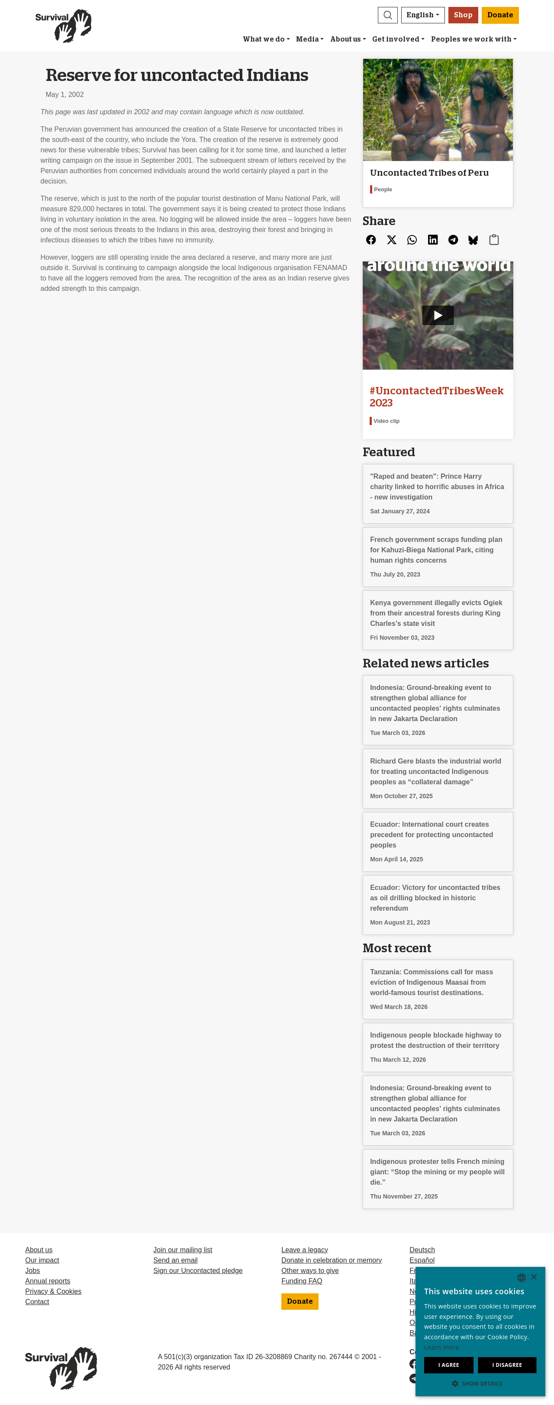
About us (345, 39)
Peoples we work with (471, 39)
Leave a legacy (304, 1250)
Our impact (42, 1260)
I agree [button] (448, 1365)
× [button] (533, 1277)
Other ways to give (310, 1270)
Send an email (175, 1260)
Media (307, 39)
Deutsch (422, 1250)
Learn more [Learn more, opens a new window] (441, 1347)
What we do (264, 39)
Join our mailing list (182, 1250)
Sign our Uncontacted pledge (197, 1270)
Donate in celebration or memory (331, 1260)
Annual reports (47, 1281)
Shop (463, 15)
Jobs (32, 1270)
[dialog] (480, 1331)
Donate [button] (500, 15)
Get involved (395, 39)
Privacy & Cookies (53, 1291)
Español (422, 1260)
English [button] (420, 15)
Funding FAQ (301, 1281)
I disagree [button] (507, 1365)
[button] (388, 15)
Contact (37, 1301)
